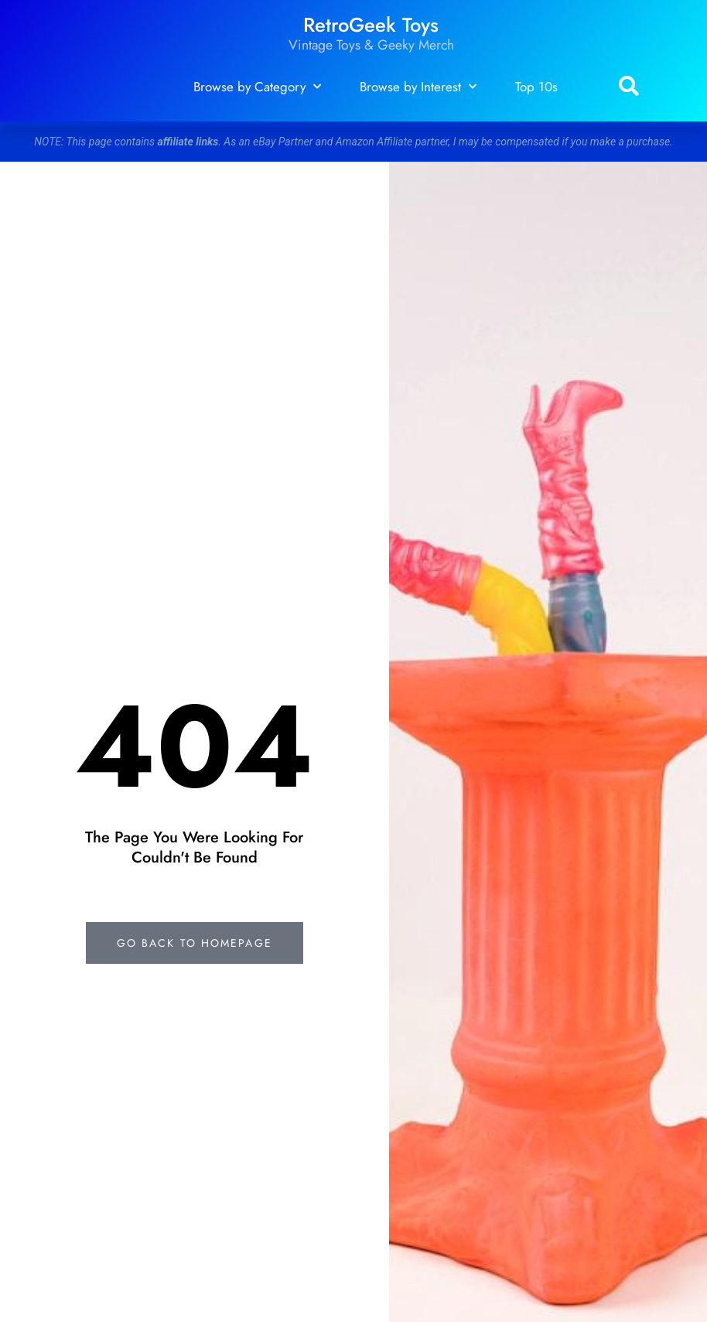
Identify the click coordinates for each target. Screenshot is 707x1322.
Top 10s (536, 86)
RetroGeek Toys (371, 25)
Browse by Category (257, 86)
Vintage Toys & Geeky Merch (371, 45)
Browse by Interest (418, 86)
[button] (629, 87)
